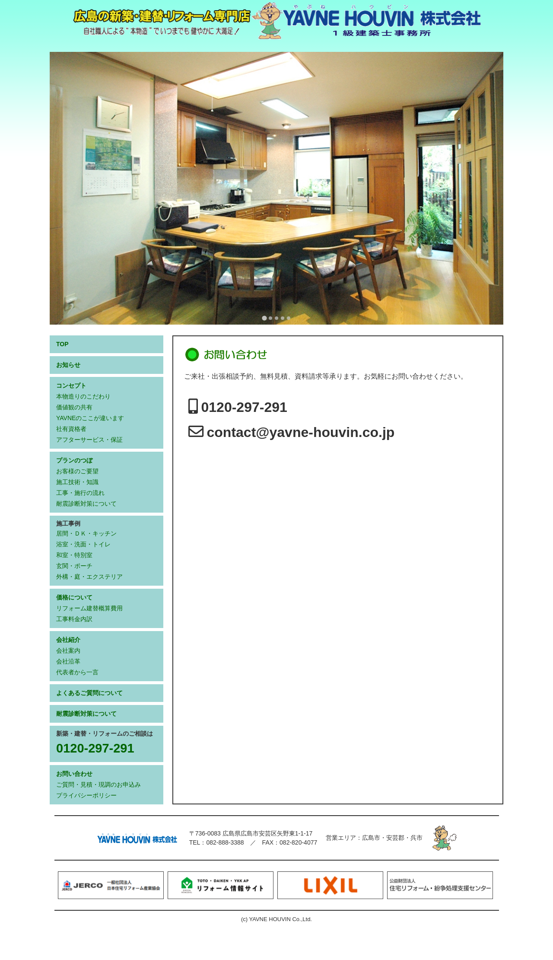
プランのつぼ (74, 460)
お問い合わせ (74, 773)
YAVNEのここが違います (90, 418)
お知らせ (68, 364)
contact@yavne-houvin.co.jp (301, 432)
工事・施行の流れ (80, 492)
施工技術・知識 (77, 481)
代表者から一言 (77, 672)
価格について (74, 597)
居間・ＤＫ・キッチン (86, 533)
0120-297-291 (244, 407)
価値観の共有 (74, 407)
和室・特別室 (74, 555)
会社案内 (68, 650)
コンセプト (71, 385)
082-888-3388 (225, 842)
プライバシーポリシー (86, 795)
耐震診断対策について (86, 503)
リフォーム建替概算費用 (89, 608)
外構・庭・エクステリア (89, 576)
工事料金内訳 (74, 619)
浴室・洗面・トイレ (83, 544)
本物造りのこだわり (83, 396)
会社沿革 (68, 661)
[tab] (264, 318)
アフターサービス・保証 (89, 439)
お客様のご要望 (77, 471)
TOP (62, 344)
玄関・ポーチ (74, 565)
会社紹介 (68, 639)
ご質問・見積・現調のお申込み (98, 784)
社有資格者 (71, 428)
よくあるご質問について (89, 692)
